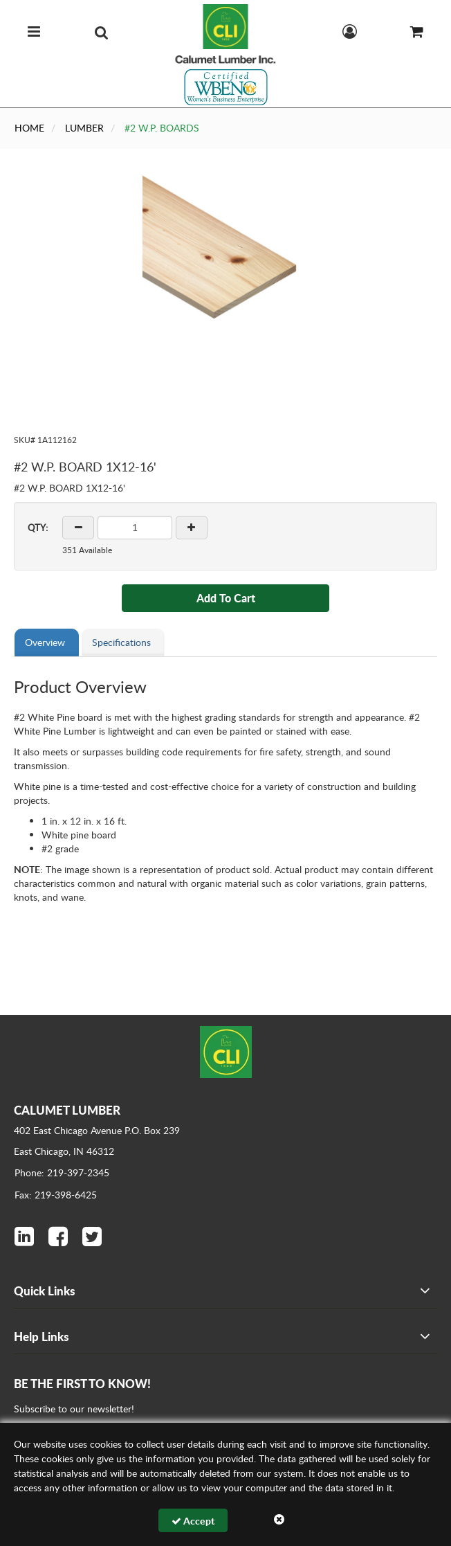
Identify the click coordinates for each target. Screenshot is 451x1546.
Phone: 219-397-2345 (62, 1172)
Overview (45, 642)
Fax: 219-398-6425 (56, 1194)
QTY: (38, 527)
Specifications (121, 642)
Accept (193, 1520)
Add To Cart (225, 598)
